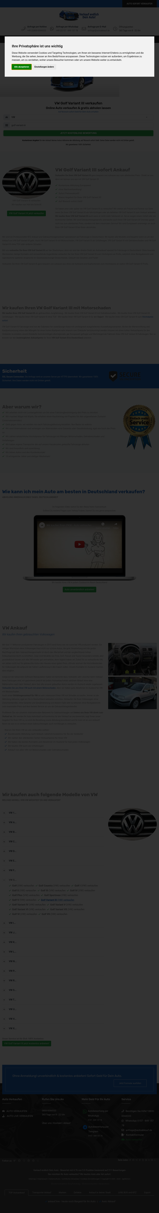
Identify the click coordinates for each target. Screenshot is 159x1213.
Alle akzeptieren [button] (21, 67)
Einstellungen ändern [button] (44, 67)
